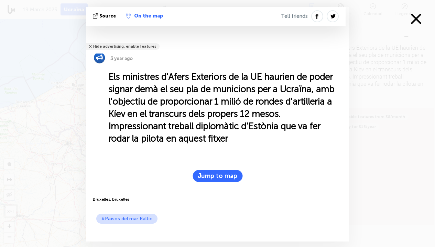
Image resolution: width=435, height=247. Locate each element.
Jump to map (217, 176)
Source (105, 16)
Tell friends (294, 16)
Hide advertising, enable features (124, 46)
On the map (144, 16)
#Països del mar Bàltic (126, 219)
